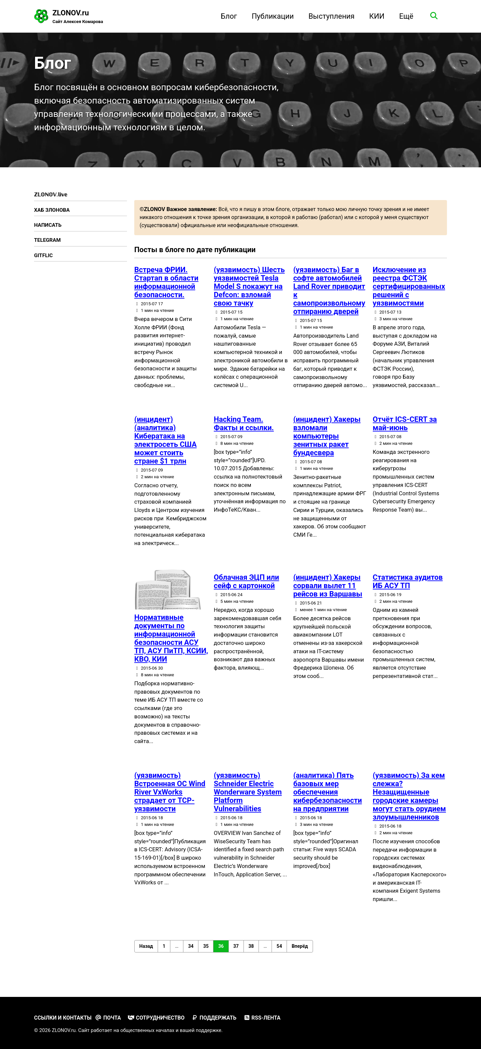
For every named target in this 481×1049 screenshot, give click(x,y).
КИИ (375, 16)
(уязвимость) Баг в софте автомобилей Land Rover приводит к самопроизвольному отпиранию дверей (329, 296)
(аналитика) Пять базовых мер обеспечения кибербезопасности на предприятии (327, 798)
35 (205, 952)
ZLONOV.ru (78, 17)
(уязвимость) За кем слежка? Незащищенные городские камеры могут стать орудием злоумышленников (409, 802)
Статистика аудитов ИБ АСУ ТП (408, 587)
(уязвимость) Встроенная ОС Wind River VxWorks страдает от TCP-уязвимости (169, 798)
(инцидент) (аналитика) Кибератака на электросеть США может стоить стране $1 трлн (165, 446)
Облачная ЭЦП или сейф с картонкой (246, 587)
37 (236, 952)
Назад (146, 952)
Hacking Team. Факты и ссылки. (244, 429)
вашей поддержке (204, 1030)
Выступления (330, 16)
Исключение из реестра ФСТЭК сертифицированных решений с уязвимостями (409, 292)
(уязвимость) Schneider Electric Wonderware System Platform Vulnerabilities (248, 798)
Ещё (404, 16)
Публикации (271, 16)
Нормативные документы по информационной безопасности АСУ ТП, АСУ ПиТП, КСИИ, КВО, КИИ (171, 645)
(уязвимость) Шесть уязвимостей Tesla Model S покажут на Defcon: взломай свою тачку (249, 292)
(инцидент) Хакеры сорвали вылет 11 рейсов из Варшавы (327, 591)
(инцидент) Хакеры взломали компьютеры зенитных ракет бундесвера (327, 442)
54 (279, 952)
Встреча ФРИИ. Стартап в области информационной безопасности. (166, 288)
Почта (110, 1018)
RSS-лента (269, 1018)
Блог (227, 16)
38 (251, 952)
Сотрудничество (160, 1018)
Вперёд (300, 952)
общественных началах (149, 1030)
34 (190, 952)
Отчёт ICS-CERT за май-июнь (405, 429)
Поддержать (219, 1018)
